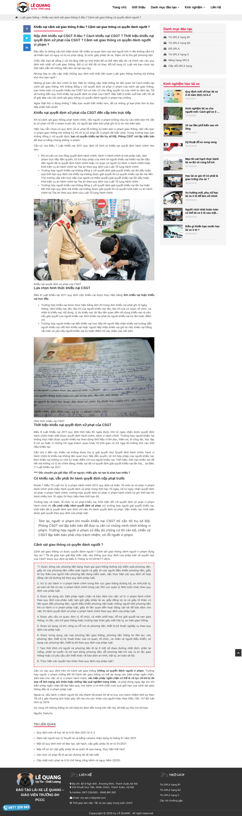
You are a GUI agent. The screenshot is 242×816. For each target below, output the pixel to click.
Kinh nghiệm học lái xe (182, 84)
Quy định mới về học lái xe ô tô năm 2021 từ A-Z (66, 732)
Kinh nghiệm (195, 7)
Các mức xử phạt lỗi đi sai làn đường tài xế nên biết (68, 754)
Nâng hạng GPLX (178, 60)
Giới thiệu (138, 7)
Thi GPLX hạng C (178, 54)
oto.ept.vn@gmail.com (93, 797)
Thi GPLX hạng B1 (179, 37)
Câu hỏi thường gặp (171, 800)
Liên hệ (216, 7)
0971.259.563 (89, 792)
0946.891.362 (108, 792)
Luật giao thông (29, 17)
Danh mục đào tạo (165, 7)
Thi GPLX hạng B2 (179, 42)
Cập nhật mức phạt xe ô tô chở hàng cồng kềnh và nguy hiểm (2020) (78, 760)
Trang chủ (119, 7)
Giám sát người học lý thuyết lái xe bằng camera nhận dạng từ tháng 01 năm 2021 (86, 738)
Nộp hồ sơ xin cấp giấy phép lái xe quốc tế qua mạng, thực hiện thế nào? (81, 749)
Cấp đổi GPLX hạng (180, 65)
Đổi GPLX (174, 48)
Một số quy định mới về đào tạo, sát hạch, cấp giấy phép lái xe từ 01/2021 (81, 743)
